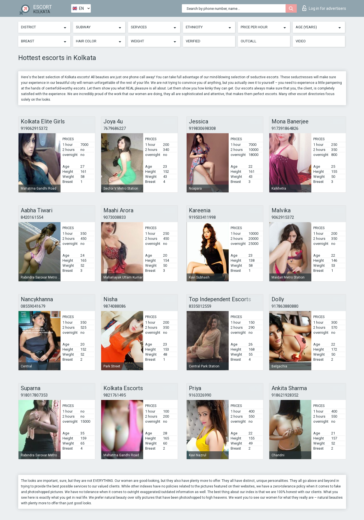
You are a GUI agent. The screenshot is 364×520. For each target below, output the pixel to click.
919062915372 (34, 128)
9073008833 (114, 217)
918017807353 (34, 395)
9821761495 (114, 395)
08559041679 (33, 306)
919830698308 (202, 128)
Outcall (248, 41)
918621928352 (285, 395)
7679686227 (114, 128)
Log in (324, 8)
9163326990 (200, 395)
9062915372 (283, 217)
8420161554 (32, 217)
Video (301, 41)
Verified (193, 41)
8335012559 (200, 306)
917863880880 (285, 306)
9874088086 (114, 306)
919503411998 (202, 217)
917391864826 (285, 128)
